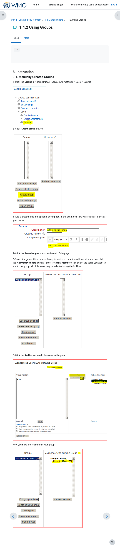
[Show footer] (112, 542)
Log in (114, 4)
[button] (57, 4)
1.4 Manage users (54, 19)
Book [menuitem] (16, 38)
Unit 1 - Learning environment (26, 19)
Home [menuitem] (35, 4)
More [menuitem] (26, 38)
